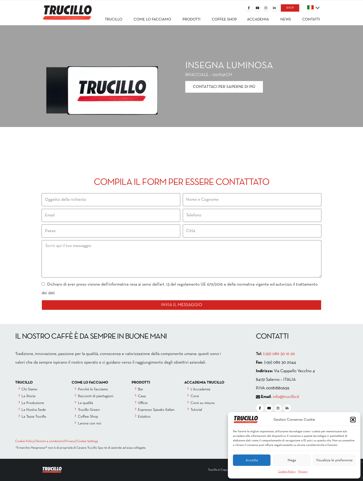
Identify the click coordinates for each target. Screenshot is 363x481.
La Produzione (32, 403)
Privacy (303, 471)
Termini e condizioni (49, 441)
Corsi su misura (203, 403)
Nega (292, 460)
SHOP (290, 8)
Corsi (195, 396)
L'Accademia (200, 389)
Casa (142, 396)
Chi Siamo (29, 389)
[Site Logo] (67, 9)
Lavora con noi (89, 423)
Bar (140, 389)
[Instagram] (265, 7)
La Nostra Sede (33, 410)
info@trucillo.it (286, 397)
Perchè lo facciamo (93, 389)
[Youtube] (257, 7)
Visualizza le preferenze (334, 460)
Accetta (252, 460)
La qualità (85, 403)
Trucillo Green (89, 410)
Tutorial (196, 410)
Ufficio (143, 403)
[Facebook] (248, 7)
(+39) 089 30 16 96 (279, 354)
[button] (352, 419)
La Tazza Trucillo (33, 416)
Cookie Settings (87, 441)
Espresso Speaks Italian (156, 410)
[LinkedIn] (274, 7)
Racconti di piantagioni (95, 396)
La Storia (28, 396)
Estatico (144, 416)
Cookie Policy (287, 471)
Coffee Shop (88, 416)
